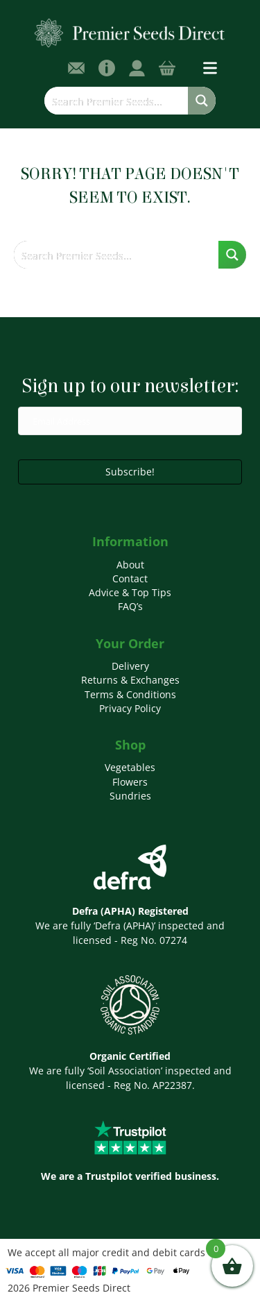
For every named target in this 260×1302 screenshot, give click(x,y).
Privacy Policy (130, 708)
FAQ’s (130, 606)
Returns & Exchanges (130, 679)
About (130, 564)
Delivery (130, 666)
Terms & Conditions (130, 694)
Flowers (130, 781)
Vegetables (130, 767)
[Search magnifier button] (202, 101)
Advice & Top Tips (130, 592)
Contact (130, 578)
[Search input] (117, 100)
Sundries (130, 795)
